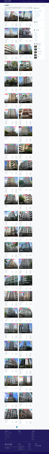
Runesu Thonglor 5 (21, 400)
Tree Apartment (39, 45)
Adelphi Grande (7, 250)
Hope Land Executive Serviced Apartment (10, 19)
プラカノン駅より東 (7, 437)
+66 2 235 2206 (21, 445)
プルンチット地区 (37, 13)
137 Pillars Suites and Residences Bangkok (10, 331)
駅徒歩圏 (36, 35)
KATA (20, 315)
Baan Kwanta (21, 202)
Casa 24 (20, 168)
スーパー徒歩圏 (33, 436)
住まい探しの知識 (28, 1)
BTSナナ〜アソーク (37, 12)
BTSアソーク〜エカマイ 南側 (38, 11)
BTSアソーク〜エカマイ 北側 (38, 10)
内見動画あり (36, 40)
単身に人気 (36, 33)
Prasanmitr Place (7, 134)
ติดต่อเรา (43, 1)
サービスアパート (20, 432)
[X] (38, 445)
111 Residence (7, 366)
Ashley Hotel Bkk (21, 250)
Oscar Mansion (21, 84)
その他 (5, 438)
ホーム (21, 1)
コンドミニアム (36, 26)
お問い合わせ (40, 1)
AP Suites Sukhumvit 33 (8, 234)
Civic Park (6, 52)
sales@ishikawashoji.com (22, 446)
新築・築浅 (36, 34)
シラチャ (36, 18)
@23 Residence (7, 283)
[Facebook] (36, 445)
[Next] (21, 427)
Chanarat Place (7, 168)
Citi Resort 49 (21, 134)
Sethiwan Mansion (7, 84)
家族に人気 (33, 432)
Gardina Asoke (21, 366)
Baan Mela (6, 202)
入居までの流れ (32, 1)
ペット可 (33, 438)
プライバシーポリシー (30, 448)
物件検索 (24, 1)
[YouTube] (40, 445)
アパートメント (36, 25)
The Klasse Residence (7, 315)
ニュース (36, 1)
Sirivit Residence (21, 52)
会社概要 (29, 445)
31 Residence (39, 48)
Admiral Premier (21, 234)
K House (38, 56)
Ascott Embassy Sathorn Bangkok (23, 331)
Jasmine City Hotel (21, 19)
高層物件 (33, 437)
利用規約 (29, 449)
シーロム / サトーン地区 (7, 436)
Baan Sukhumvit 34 (21, 283)
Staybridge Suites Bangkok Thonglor (9, 400)
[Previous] (13, 427)
